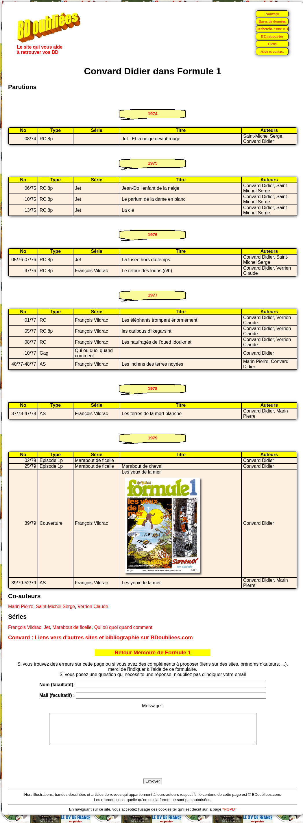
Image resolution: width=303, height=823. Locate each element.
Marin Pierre (20, 606)
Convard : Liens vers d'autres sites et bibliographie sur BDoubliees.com (100, 637)
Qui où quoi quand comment (123, 627)
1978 (152, 388)
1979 (152, 437)
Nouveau (272, 14)
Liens (272, 44)
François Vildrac (24, 627)
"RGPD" (229, 815)
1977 (152, 294)
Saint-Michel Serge (55, 606)
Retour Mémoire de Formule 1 (152, 652)
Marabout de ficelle (72, 627)
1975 (152, 163)
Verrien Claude (92, 606)
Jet (47, 627)
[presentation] (153, 768)
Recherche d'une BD (272, 29)
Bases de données (272, 21)
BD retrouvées (272, 36)
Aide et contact (272, 51)
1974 (152, 113)
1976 (152, 234)
